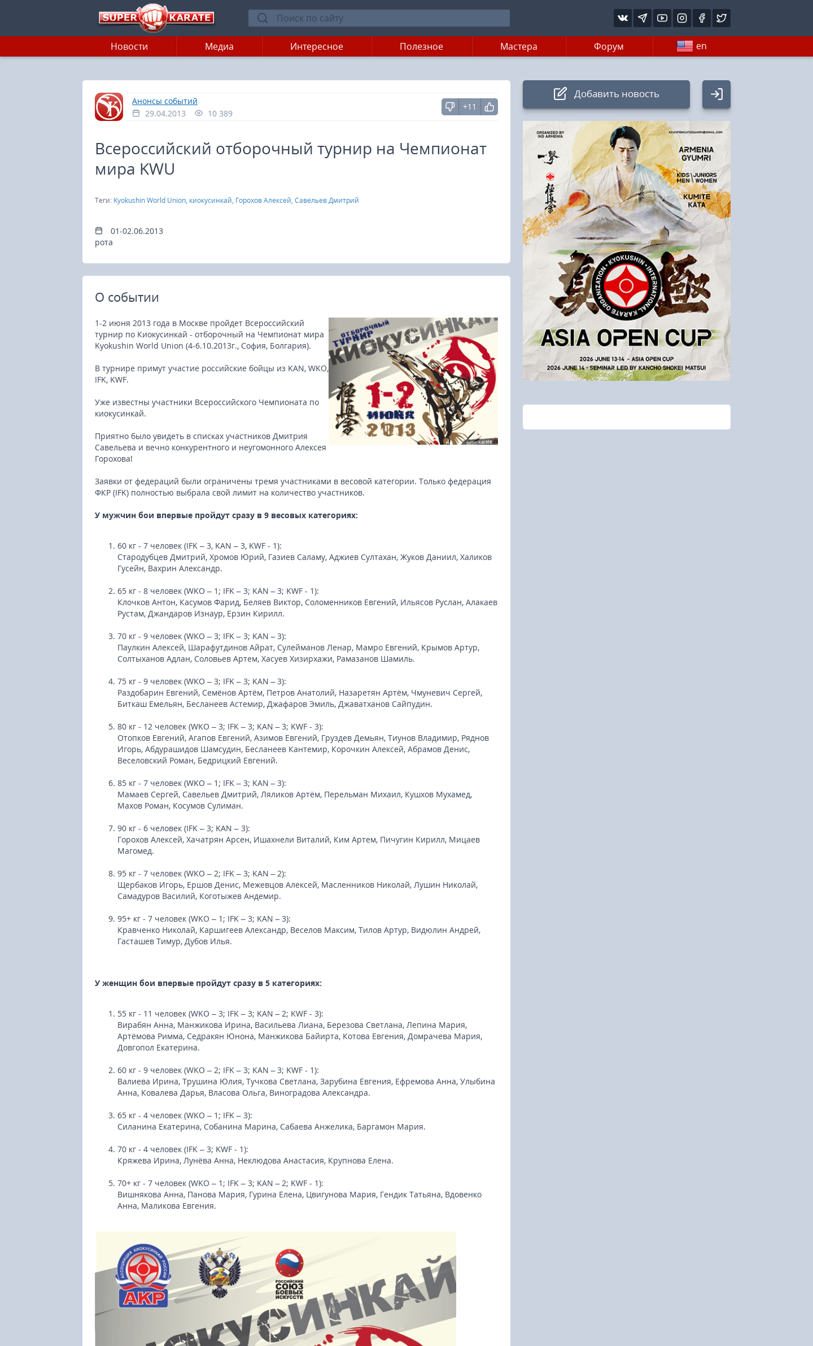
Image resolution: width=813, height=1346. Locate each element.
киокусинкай (210, 200)
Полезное (421, 46)
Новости (129, 46)
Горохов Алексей (263, 200)
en (691, 46)
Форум (609, 46)
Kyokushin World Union (149, 200)
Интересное (316, 46)
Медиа (219, 46)
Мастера (518, 46)
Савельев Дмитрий (327, 200)
